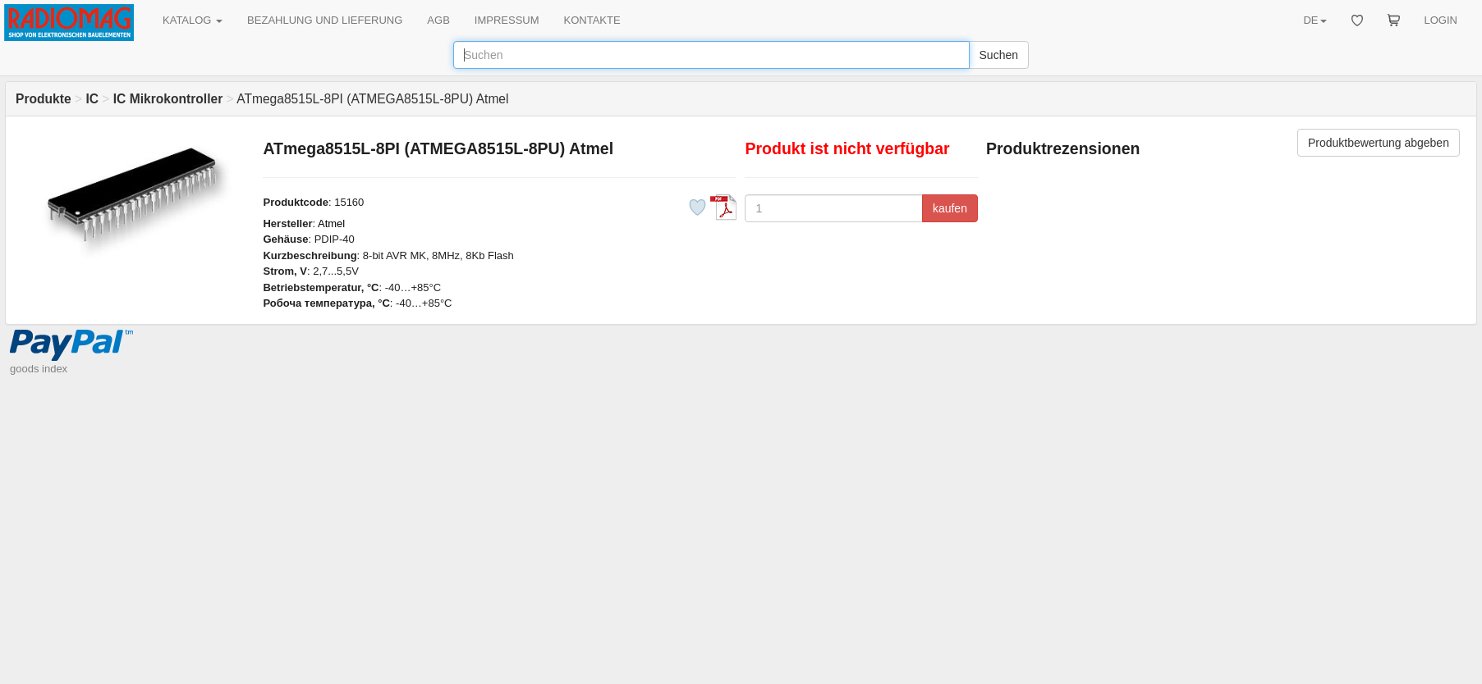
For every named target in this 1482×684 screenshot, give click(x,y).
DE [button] (1314, 20)
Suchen (999, 55)
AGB (438, 20)
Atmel (331, 223)
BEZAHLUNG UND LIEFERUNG (324, 20)
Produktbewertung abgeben (1378, 142)
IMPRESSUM (507, 20)
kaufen (950, 208)
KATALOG (193, 20)
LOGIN (1441, 20)
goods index (38, 369)
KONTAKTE (592, 20)
